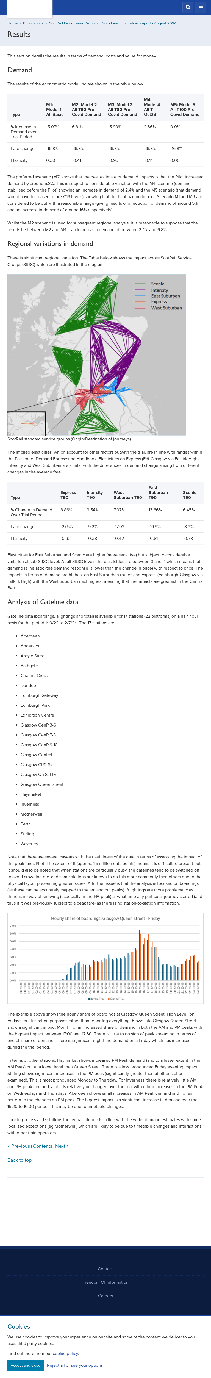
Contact (105, 1268)
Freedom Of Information (105, 1282)
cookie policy (65, 1353)
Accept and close (25, 1365)
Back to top (19, 1160)
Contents (42, 1146)
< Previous (18, 1146)
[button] (187, 7)
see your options (87, 1365)
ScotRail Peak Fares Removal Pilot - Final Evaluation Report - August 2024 (112, 23)
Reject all (56, 1365)
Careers (105, 1295)
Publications (33, 23)
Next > (62, 1146)
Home (12, 23)
